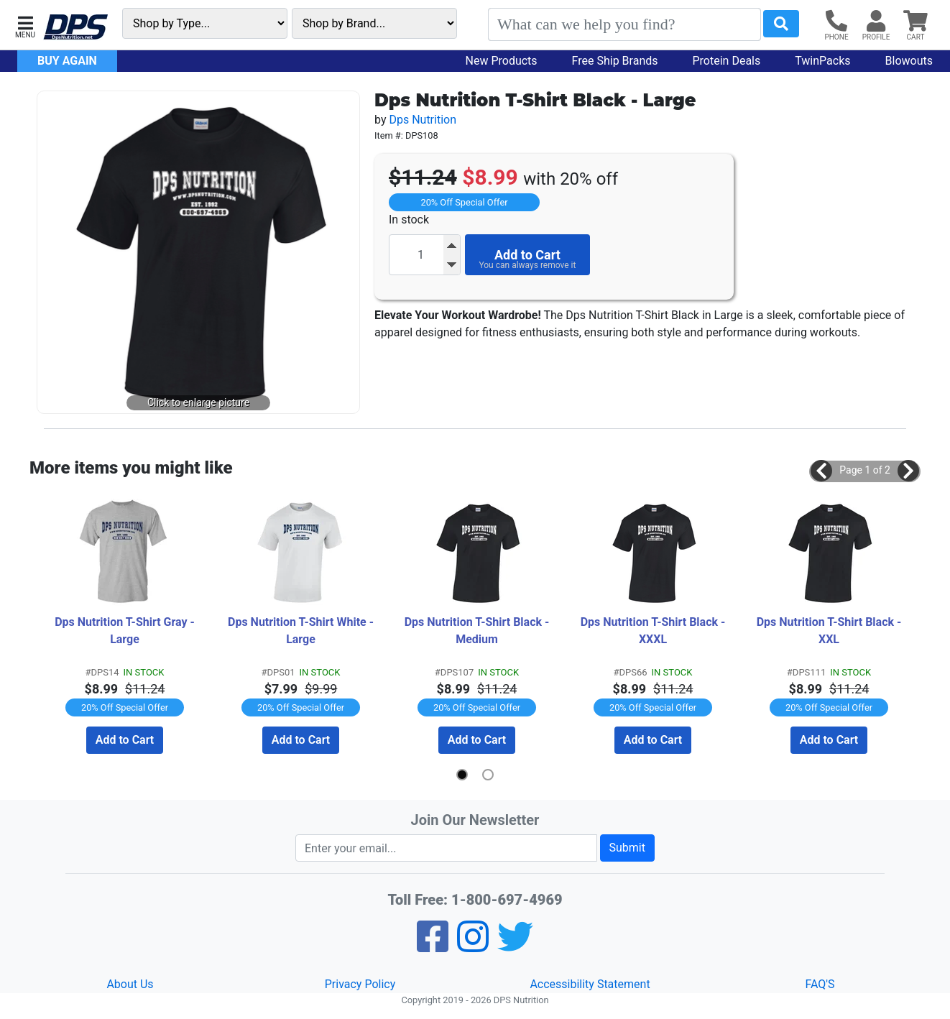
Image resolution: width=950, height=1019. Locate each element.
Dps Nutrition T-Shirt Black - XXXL (655, 630)
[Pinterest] (473, 946)
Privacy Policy (360, 984)
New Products (502, 61)
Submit (627, 847)
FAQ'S (819, 984)
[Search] (624, 24)
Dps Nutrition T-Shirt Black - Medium (479, 630)
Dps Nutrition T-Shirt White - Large (302, 630)
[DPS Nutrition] (75, 27)
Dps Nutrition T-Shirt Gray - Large (126, 630)
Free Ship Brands (615, 61)
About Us (129, 984)
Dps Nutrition (422, 119)
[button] (25, 25)
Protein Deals (727, 61)
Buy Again (67, 61)
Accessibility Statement (590, 984)
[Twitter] (515, 946)
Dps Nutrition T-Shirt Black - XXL (831, 630)
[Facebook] (432, 946)
